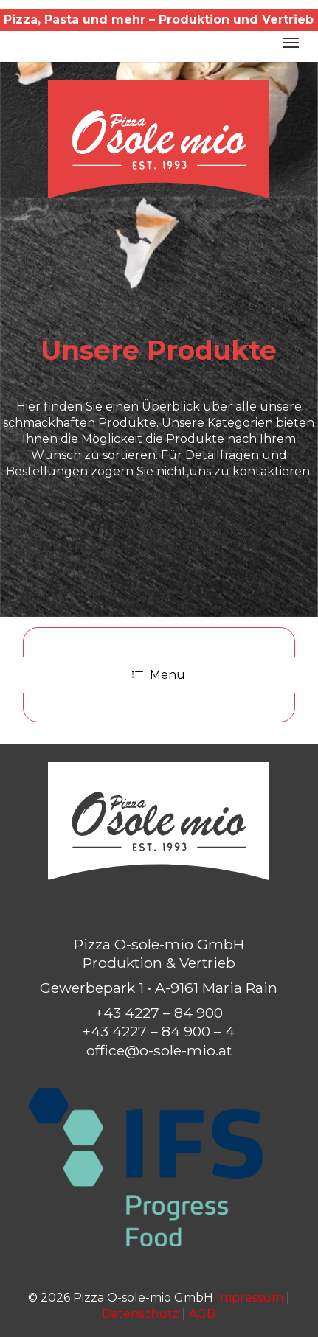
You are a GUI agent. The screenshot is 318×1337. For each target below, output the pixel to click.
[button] (291, 42)
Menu (158, 675)
